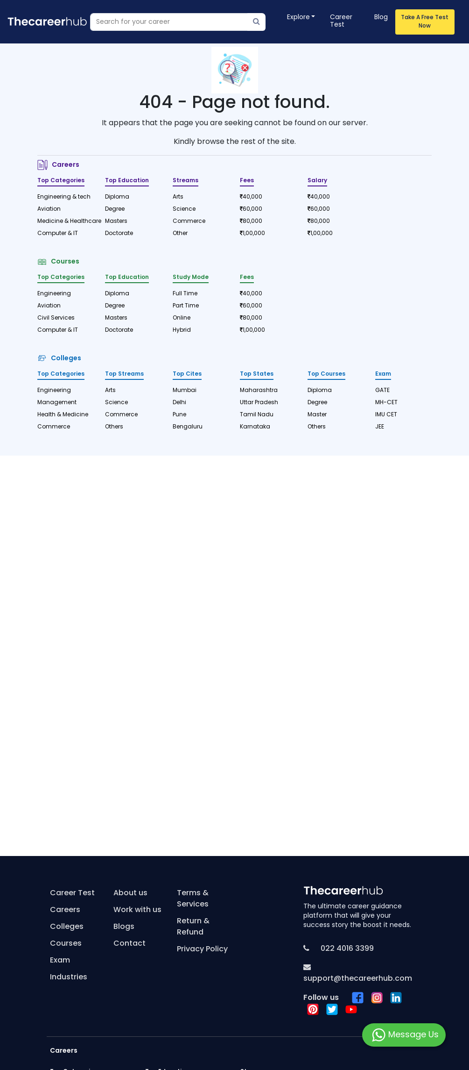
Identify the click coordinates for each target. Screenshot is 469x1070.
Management (57, 402)
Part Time (186, 306)
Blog (381, 17)
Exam (60, 961)
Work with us (137, 910)
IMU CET (386, 415)
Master (317, 415)
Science (184, 209)
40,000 (251, 197)
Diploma (117, 197)
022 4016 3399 (346, 949)
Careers (58, 165)
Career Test (341, 21)
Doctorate (119, 233)
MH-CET (386, 402)
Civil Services (56, 318)
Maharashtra (259, 390)
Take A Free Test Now (424, 22)
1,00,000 (252, 233)
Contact (129, 944)
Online (181, 318)
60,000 (251, 209)
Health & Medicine (62, 415)
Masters (116, 221)
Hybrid (182, 330)
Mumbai (184, 390)
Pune (179, 415)
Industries (68, 977)
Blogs (123, 927)
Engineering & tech (64, 197)
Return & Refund (193, 927)
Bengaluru (188, 427)
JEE (379, 427)
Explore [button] (298, 17)
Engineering (54, 294)
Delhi (179, 402)
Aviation (49, 209)
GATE (382, 390)
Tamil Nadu (256, 415)
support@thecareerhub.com (357, 979)
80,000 (251, 221)
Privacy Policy (202, 949)
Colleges (59, 358)
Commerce (189, 221)
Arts (178, 197)
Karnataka (255, 427)
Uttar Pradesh (259, 402)
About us (130, 893)
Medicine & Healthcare (65, 221)
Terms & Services (193, 899)
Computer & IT (57, 233)
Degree (115, 209)
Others (114, 427)
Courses (58, 262)
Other (180, 233)
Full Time (185, 294)
